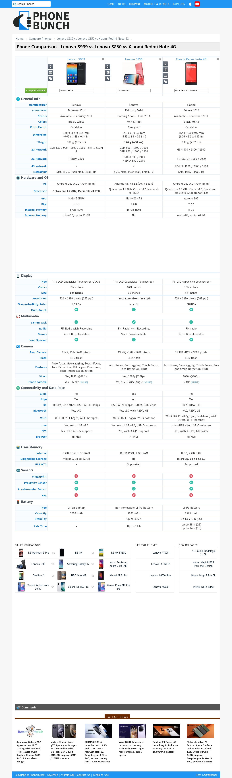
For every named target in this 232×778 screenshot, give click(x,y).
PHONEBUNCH (51, 20)
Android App (67, 775)
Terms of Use (101, 775)
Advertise (52, 775)
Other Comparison (28, 545)
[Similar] (84, 382)
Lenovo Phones (146, 545)
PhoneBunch (37, 775)
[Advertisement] (154, 21)
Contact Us (83, 775)
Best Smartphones (207, 775)
